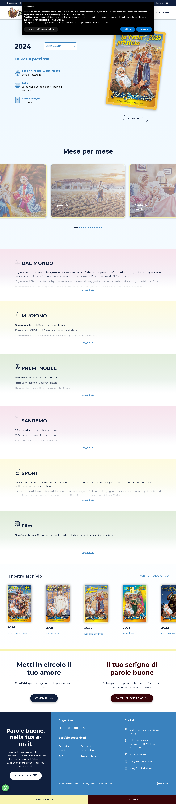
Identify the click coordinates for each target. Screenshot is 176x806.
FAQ (61, 756)
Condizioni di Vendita (68, 784)
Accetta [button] (144, 29)
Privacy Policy (88, 784)
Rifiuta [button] (128, 29)
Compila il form (44, 799)
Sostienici (132, 799)
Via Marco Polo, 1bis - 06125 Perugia (144, 732)
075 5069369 (141, 740)
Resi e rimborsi (88, 756)
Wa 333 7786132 (139, 754)
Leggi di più (88, 290)
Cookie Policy (105, 784)
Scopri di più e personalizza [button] (41, 29)
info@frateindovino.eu (142, 768)
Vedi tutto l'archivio (154, 576)
